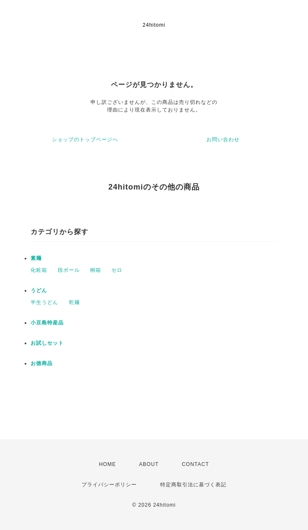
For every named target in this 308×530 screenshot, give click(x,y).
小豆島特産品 (47, 323)
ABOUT (148, 464)
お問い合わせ (223, 139)
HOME (107, 464)
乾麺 (74, 302)
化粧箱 (39, 270)
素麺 (36, 258)
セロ (116, 270)
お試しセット (47, 343)
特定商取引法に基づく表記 (193, 485)
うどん (39, 290)
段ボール (69, 270)
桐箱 (95, 270)
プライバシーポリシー (109, 485)
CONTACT (195, 464)
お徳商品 (42, 363)
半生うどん (44, 302)
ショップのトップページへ (85, 139)
